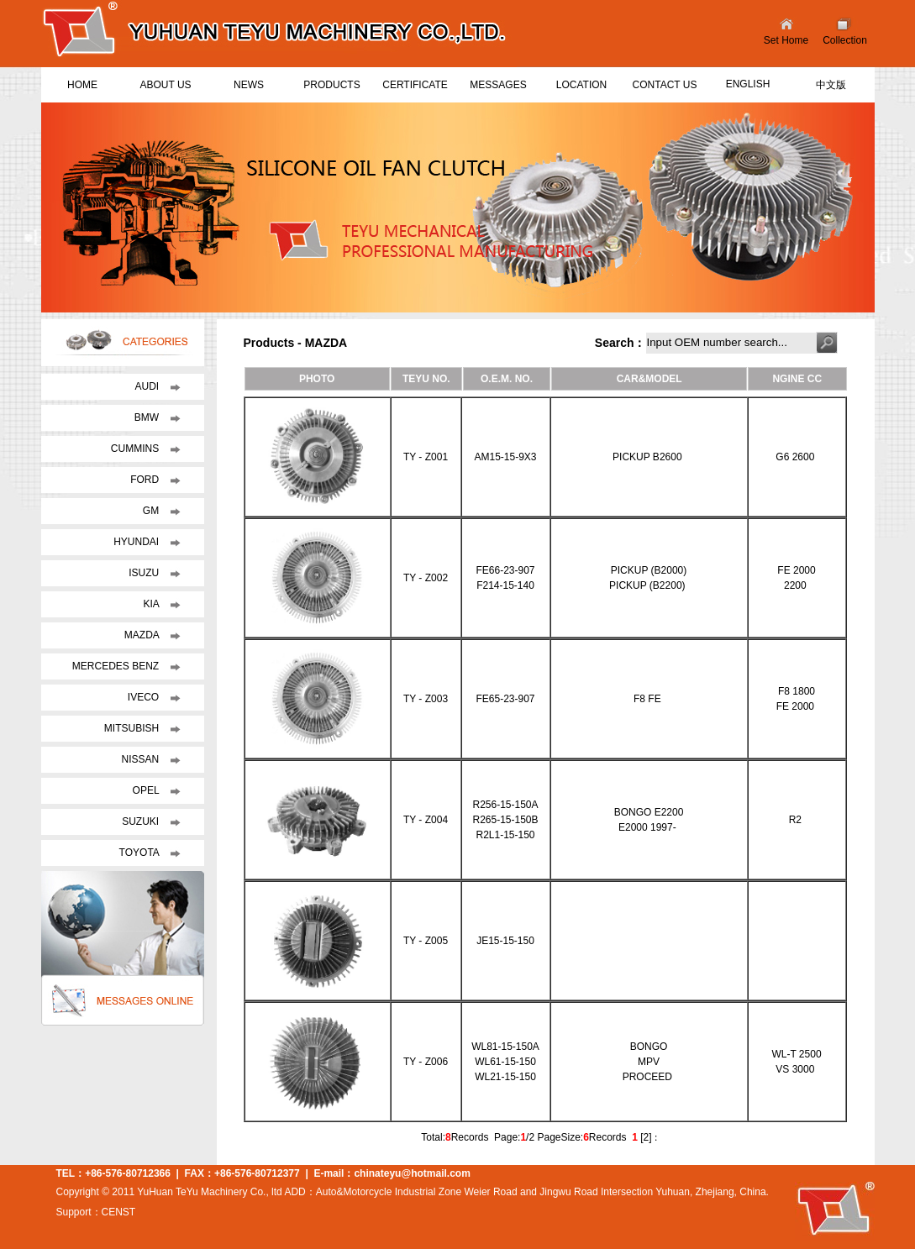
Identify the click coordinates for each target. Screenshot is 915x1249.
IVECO (145, 697)
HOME (82, 85)
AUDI (147, 386)
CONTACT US (665, 85)
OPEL (147, 790)
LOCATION (581, 85)
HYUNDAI (137, 542)
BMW (148, 417)
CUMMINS (136, 448)
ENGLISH (748, 84)
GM (152, 511)
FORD (145, 479)
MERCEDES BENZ (117, 666)
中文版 (831, 85)
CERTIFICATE (415, 85)
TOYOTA (140, 852)
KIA (152, 604)
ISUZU (145, 573)
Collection (845, 40)
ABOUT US (165, 85)
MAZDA (143, 635)
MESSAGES (498, 85)
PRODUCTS (331, 85)
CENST (119, 1212)
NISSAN (141, 759)
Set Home (786, 40)
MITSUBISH (133, 728)
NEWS (249, 85)
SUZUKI (141, 821)
